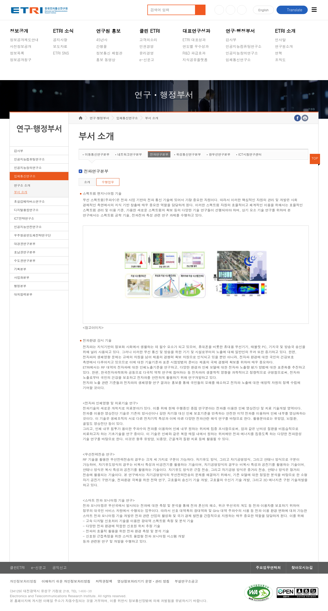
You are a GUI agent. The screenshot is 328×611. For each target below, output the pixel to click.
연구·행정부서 (240, 31)
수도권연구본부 (24, 261)
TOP (315, 158)
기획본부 (20, 269)
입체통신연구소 (238, 59)
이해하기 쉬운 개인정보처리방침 (66, 581)
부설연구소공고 (186, 581)
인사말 (280, 39)
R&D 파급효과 (194, 53)
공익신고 (146, 71)
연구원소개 (284, 46)
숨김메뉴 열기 (12, 65)
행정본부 (20, 286)
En (263, 10)
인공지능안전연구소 (28, 227)
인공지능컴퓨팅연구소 (244, 46)
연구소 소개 (22, 185)
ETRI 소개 (285, 31)
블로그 (230, 10)
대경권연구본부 (24, 244)
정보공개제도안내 (24, 39)
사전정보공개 (20, 46)
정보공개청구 (20, 59)
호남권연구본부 (24, 252)
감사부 (231, 39)
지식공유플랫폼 (195, 59)
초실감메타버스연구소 (244, 71)
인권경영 (146, 46)
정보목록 (17, 53)
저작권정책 (104, 581)
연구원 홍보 (108, 31)
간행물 (101, 46)
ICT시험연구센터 (250, 154)
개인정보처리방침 (23, 581)
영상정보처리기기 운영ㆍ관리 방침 (143, 581)
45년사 (101, 39)
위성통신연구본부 (188, 154)
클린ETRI (17, 567)
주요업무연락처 (268, 567)
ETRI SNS (61, 53)
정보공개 (19, 31)
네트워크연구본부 (129, 154)
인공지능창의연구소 (242, 53)
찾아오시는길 (302, 567)
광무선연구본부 (219, 154)
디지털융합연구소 (26, 210)
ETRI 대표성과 (194, 39)
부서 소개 (20, 192)
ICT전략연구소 (24, 218)
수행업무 (108, 182)
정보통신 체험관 (109, 53)
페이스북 (242, 10)
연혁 (278, 53)
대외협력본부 (23, 294)
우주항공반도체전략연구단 (32, 235)
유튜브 (219, 10)
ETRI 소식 (63, 31)
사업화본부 (21, 277)
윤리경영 (146, 53)
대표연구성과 (196, 31)
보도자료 (60, 46)
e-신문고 (146, 59)
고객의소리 (148, 39)
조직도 (280, 59)
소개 (87, 182)
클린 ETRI (149, 31)
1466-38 (85, 591)
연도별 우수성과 (195, 46)
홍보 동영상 (105, 59)
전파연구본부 (159, 154)
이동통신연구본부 (97, 154)
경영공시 (17, 71)
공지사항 (60, 39)
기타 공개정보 (286, 71)
